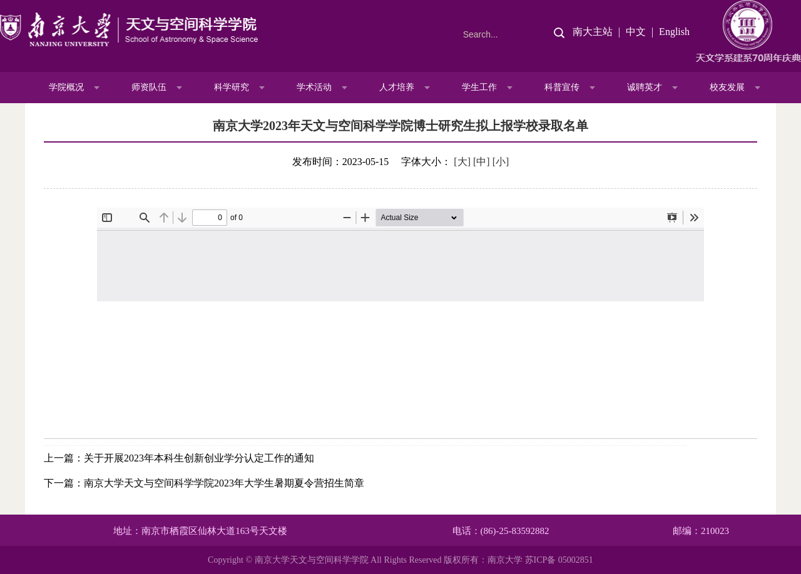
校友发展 (727, 87)
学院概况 (66, 87)
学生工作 (479, 87)
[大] (462, 161)
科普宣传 (561, 87)
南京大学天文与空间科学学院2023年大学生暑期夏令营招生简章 (224, 483)
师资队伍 (148, 87)
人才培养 (396, 87)
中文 (636, 31)
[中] (481, 161)
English (674, 31)
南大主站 (593, 31)
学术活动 (314, 87)
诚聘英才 (644, 87)
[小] (500, 161)
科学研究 (231, 87)
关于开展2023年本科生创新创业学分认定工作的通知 (199, 458)
